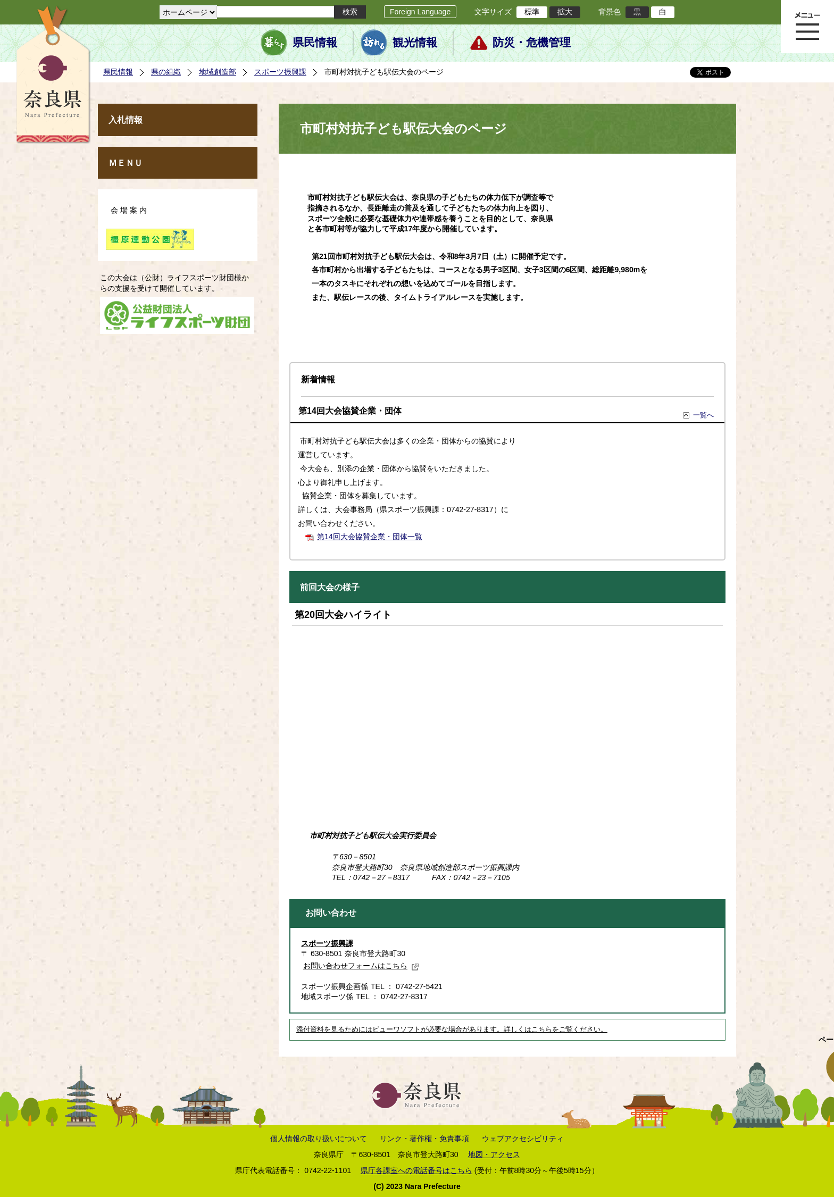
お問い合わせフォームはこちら (361, 965)
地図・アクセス (494, 1154)
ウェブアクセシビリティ (523, 1138)
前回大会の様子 (330, 587)
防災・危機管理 (532, 42)
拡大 (564, 11)
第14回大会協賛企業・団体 (350, 410)
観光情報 (415, 42)
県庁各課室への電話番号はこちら (416, 1170)
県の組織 (166, 72)
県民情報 (315, 42)
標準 (531, 11)
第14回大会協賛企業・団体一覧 (369, 536)
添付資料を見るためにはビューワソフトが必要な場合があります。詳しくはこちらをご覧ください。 (451, 1029)
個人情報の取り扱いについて (318, 1138)
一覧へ (703, 415)
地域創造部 (217, 72)
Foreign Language (420, 11)
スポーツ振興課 (280, 72)
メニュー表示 (807, 26)
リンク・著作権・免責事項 (424, 1138)
